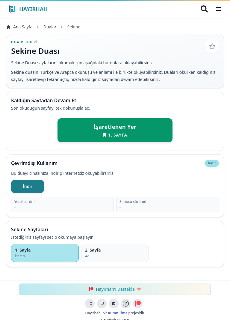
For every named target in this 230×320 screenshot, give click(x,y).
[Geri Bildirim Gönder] (114, 303)
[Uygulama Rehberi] (126, 303)
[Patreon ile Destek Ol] (138, 303)
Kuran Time (118, 313)
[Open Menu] (218, 9)
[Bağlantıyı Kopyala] (102, 303)
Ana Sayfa (19, 27)
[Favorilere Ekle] (212, 46)
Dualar (49, 27)
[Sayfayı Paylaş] (90, 303)
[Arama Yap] (204, 9)
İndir (28, 186)
